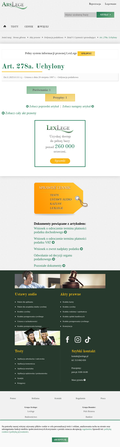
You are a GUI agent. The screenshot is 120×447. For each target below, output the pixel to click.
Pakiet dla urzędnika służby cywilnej (32, 307)
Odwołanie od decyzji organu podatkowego (53, 257)
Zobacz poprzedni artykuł (42, 106)
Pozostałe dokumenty (49, 265)
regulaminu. (86, 429)
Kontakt (58, 398)
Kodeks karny (68, 302)
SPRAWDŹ (86, 53)
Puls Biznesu (89, 411)
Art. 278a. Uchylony (108, 37)
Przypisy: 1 (60, 97)
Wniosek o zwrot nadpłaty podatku (58, 249)
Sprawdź (60, 161)
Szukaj (105, 15)
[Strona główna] (5, 27)
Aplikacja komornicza (26, 364)
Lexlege (30, 411)
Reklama (35, 398)
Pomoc (13, 398)
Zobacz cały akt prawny (19, 113)
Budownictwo (31, 417)
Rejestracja (95, 4)
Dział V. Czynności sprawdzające (81, 37)
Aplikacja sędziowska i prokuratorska (32, 373)
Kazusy (56, 203)
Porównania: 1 (42, 89)
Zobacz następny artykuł (78, 106)
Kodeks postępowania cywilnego (30, 316)
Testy (14, 26)
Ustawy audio (61, 199)
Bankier (89, 417)
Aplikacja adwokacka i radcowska (31, 359)
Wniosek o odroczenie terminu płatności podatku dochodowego (60, 230)
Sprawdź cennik (55, 188)
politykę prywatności (19, 432)
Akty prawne (35, 37)
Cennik (28, 26)
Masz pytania (78, 380)
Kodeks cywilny (23, 311)
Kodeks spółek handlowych (74, 316)
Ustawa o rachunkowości (27, 321)
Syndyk (20, 378)
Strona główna (19, 37)
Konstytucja (67, 326)
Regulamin (80, 398)
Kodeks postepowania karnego (29, 326)
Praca (103, 398)
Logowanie (110, 4)
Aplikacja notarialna (25, 368)
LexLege (56, 208)
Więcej (43, 26)
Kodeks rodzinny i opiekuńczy (75, 311)
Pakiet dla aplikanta (25, 302)
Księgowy (21, 383)
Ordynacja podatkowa (53, 37)
